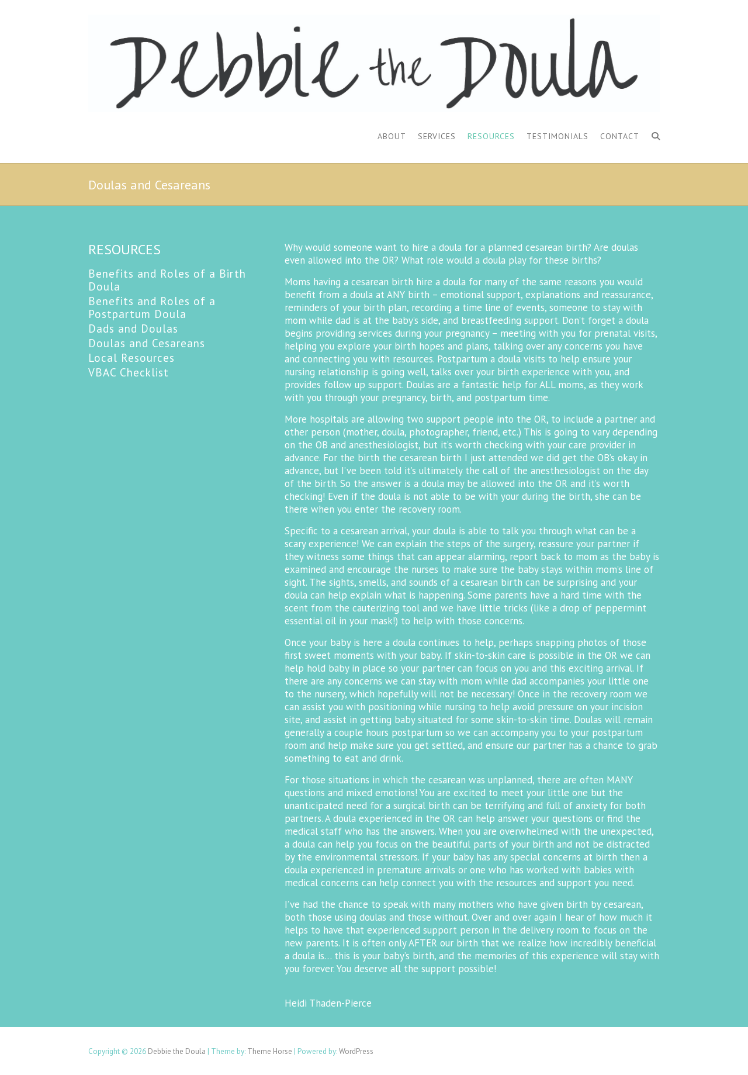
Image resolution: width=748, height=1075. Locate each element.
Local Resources (131, 358)
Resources (491, 136)
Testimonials (557, 136)
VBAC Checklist (128, 372)
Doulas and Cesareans (146, 343)
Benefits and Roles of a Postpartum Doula (152, 307)
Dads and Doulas (133, 329)
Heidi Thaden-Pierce (328, 1003)
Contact (619, 136)
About (392, 136)
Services (437, 136)
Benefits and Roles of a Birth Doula (167, 280)
